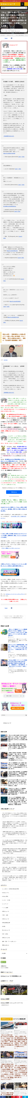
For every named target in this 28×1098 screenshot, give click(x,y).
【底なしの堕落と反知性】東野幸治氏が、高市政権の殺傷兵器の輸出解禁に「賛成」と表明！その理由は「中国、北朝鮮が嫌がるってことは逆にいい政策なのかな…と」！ (17, 746)
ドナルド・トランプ (20, 1093)
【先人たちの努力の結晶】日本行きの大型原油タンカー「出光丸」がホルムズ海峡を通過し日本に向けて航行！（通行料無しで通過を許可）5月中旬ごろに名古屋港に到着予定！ (17, 738)
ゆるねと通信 (5, 896)
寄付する (14, 492)
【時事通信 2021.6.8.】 (8, 392)
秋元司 (18, 31)
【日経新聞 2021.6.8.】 (8, 136)
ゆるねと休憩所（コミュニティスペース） (12, 1003)
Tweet (6, 38)
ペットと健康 (5, 907)
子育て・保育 (5, 915)
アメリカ (17, 1092)
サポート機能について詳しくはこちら (11, 548)
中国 (9, 31)
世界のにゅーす (5, 911)
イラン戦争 (7, 1031)
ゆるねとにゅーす (7, 723)
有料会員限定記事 (6, 922)
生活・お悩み (5, 933)
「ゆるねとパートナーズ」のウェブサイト (15, 594)
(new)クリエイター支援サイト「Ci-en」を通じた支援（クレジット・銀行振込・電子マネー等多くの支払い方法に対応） (14, 509)
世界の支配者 (22, 1031)
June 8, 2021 (17, 211)
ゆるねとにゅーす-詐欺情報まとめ (11, 976)
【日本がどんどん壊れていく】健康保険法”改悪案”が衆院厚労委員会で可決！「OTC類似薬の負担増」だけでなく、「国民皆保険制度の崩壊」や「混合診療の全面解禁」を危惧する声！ (17, 791)
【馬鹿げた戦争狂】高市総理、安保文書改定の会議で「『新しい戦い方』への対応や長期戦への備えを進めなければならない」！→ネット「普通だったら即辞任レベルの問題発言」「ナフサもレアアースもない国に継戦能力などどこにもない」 (7, 1072)
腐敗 (11, 1031)
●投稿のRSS (3, 966)
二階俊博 (12, 31)
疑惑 (16, 31)
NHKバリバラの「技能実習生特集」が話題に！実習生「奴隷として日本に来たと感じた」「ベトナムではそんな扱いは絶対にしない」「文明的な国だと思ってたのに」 (17, 648)
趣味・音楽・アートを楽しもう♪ (9, 941)
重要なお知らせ (5, 945)
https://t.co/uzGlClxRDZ (15, 301)
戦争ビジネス (7, 1062)
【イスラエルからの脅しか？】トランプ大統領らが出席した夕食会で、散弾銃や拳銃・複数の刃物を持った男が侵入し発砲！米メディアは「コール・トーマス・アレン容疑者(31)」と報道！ (17, 782)
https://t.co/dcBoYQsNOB (9, 153)
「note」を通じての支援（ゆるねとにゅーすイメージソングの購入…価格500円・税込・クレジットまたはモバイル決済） (14, 535)
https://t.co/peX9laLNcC (12, 250)
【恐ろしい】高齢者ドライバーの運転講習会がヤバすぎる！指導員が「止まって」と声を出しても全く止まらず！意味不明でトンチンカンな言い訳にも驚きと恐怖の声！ (17, 632)
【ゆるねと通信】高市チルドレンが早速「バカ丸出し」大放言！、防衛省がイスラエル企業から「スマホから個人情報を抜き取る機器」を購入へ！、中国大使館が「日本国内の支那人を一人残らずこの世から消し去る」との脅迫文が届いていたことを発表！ (14, 824)
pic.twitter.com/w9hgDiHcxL (9, 206)
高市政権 (2, 1033)
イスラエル (22, 1092)
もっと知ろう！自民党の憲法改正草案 (10, 888)
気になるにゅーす (6, 930)
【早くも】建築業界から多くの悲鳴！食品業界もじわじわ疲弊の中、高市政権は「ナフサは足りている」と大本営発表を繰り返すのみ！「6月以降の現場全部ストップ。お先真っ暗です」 (17, 765)
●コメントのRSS (4, 967)
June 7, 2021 (21, 156)
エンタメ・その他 (6, 900)
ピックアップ (5, 903)
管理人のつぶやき (6, 937)
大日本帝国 (16, 1062)
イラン (3, 1031)
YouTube (5, 360)
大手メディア (21, 1033)
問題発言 (16, 1033)
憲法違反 (2, 1062)
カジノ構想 (5, 31)
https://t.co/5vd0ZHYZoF (13, 317)
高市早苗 (7, 1033)
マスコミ (17, 1031)
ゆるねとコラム (5, 892)
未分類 (3, 926)
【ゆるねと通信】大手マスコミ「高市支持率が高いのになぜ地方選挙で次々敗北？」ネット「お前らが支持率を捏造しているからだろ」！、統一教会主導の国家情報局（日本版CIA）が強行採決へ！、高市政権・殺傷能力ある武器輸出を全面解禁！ (14, 860)
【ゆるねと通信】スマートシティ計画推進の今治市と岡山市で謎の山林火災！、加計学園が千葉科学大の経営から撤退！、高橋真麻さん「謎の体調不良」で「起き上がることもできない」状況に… (17, 663)
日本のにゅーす (12, 29)
